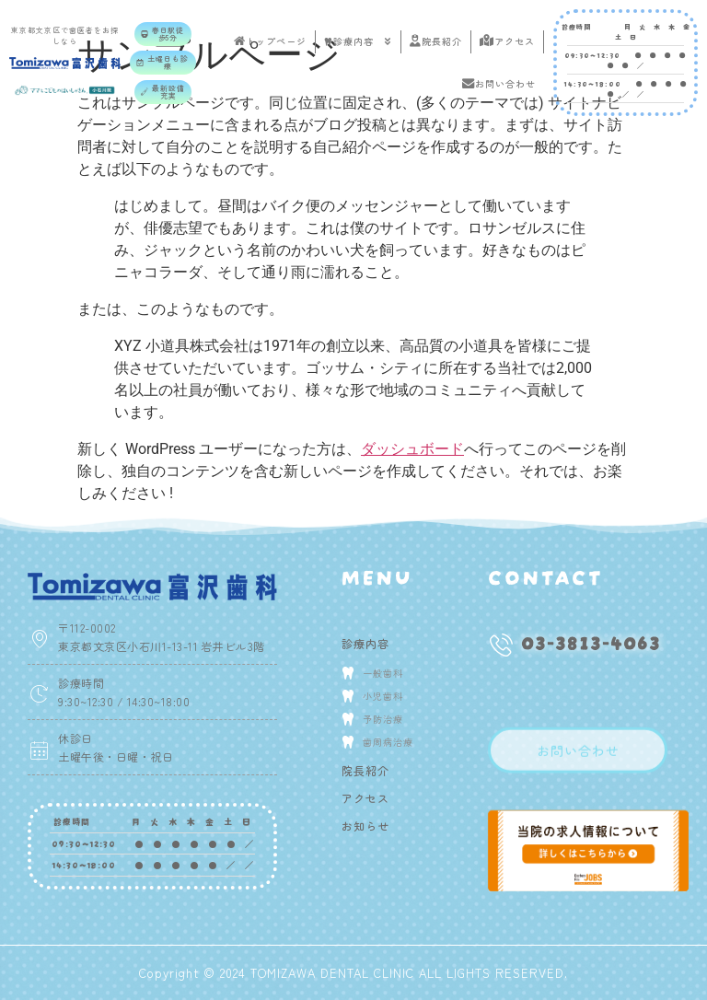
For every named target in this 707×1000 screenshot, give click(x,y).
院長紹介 (436, 41)
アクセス (507, 41)
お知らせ (365, 825)
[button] (162, 34)
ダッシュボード (412, 449)
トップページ (270, 41)
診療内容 (358, 41)
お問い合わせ (499, 83)
